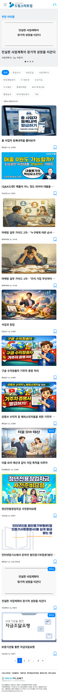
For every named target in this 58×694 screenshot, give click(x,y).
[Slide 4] (32, 61)
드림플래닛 (15, 673)
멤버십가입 (43, 673)
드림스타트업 (6, 673)
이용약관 (23, 673)
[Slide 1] (25, 61)
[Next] (43, 660)
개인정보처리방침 (33, 673)
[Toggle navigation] (5, 4)
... (33, 660)
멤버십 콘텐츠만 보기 (11, 101)
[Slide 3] (30, 61)
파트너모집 (52, 673)
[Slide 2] (28, 61)
